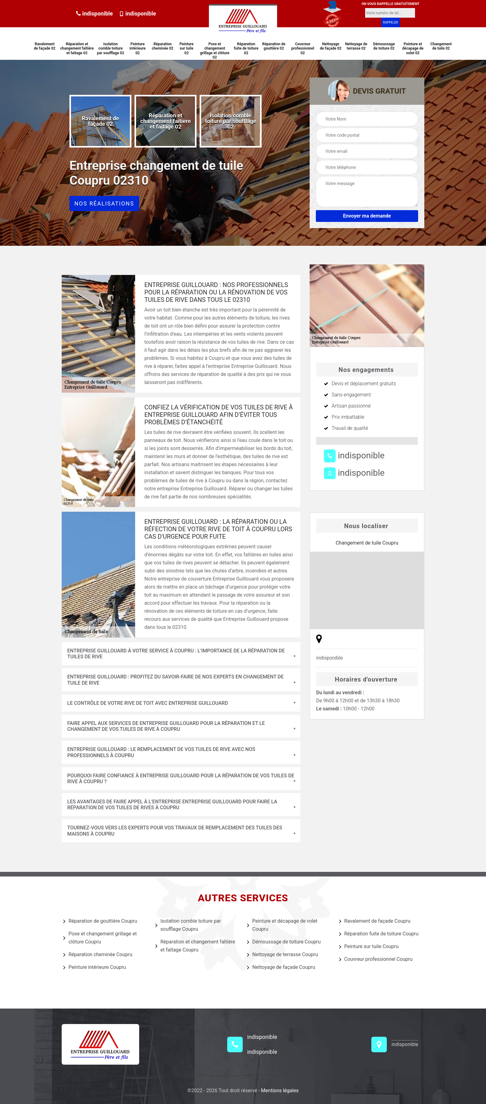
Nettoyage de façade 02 (331, 46)
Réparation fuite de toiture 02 (246, 48)
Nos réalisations (104, 203)
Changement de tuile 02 (441, 46)
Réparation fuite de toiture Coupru (379, 934)
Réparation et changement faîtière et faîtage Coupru (195, 946)
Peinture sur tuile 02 (186, 48)
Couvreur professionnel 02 (302, 48)
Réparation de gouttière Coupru (100, 921)
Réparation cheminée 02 (162, 46)
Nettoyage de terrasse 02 (356, 46)
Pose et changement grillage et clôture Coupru (100, 938)
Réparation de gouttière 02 (273, 46)
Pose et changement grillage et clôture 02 (214, 51)
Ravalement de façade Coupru (375, 921)
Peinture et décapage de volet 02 (413, 48)
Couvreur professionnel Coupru (376, 959)
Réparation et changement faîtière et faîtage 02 (77, 48)
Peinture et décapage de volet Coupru (282, 925)
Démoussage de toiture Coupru (284, 942)
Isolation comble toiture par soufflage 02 (110, 48)
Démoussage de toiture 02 (384, 46)
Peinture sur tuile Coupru (369, 946)
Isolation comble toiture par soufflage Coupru (188, 925)
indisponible (94, 13)
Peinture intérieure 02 (138, 48)
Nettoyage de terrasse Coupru (282, 955)
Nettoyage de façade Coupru (281, 967)
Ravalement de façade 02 (44, 46)
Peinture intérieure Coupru (94, 967)
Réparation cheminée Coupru (97, 955)
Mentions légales (279, 1090)
